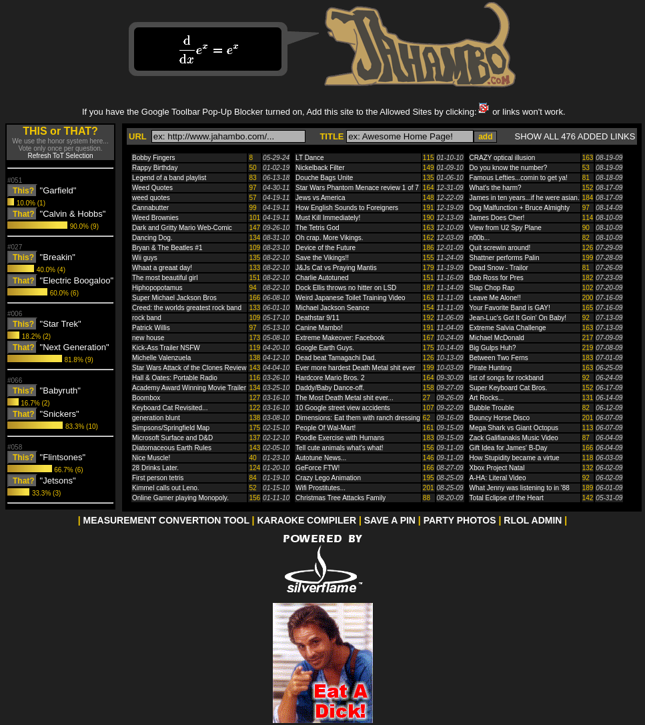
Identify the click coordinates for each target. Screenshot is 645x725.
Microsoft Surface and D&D (172, 438)
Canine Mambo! (319, 327)
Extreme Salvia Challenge (508, 327)
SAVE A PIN (390, 520)
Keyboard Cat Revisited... (169, 408)
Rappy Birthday (154, 167)
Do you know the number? (509, 167)
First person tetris (157, 478)
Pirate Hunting (491, 368)
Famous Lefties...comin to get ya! (519, 177)
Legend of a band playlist (169, 177)
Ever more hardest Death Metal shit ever (355, 368)
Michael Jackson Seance (332, 307)
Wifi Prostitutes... (320, 488)
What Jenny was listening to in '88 (520, 488)
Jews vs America (320, 197)
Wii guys (144, 257)
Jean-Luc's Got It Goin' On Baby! (518, 317)
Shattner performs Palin (505, 257)
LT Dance (309, 157)
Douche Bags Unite (324, 177)
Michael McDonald (497, 337)
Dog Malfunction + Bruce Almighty (520, 207)
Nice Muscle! (151, 458)
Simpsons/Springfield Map (170, 428)
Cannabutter (150, 207)
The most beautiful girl (164, 277)
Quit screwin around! (500, 247)
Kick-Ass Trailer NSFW (166, 347)
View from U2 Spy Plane (506, 227)
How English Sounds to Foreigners (346, 207)
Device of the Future (325, 247)
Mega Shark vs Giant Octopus (514, 428)
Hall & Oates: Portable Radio (174, 378)
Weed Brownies (155, 217)
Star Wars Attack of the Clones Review (189, 368)
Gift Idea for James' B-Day (509, 448)
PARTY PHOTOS (460, 520)
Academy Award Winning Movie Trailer (189, 388)
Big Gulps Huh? (493, 347)
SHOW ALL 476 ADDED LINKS (575, 136)
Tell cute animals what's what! (339, 448)
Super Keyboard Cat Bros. (509, 388)
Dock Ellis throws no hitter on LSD (345, 287)
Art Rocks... (487, 398)
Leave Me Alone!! (495, 297)
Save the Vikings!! (322, 257)
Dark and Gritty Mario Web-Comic (182, 227)
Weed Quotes (152, 187)
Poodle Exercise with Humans (339, 438)
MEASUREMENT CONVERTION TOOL (166, 520)
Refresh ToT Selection (60, 155)
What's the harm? (496, 187)
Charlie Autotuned (322, 277)
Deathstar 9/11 (317, 317)
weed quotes (151, 197)
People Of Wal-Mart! (325, 428)
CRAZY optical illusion (503, 157)
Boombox (146, 398)
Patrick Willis (151, 327)
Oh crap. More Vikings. (329, 237)
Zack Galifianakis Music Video (514, 438)
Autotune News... (320, 458)
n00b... (480, 237)
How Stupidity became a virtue (515, 458)
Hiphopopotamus (157, 287)
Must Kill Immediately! (327, 217)
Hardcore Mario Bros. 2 (329, 378)
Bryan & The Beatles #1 (167, 247)
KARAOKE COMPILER (306, 520)
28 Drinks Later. (155, 468)
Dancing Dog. (152, 237)
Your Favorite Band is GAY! (510, 307)
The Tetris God (317, 227)
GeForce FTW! (317, 468)
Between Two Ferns (499, 357)
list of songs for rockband (507, 378)
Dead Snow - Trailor (499, 267)
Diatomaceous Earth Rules (171, 448)
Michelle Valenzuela (161, 357)
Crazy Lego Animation (328, 478)
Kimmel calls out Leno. (165, 488)
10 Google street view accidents (342, 408)
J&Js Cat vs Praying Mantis (336, 267)
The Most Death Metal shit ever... (344, 398)
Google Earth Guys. (324, 347)
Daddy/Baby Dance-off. (329, 388)
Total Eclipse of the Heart (507, 498)
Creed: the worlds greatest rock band (186, 307)
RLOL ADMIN (533, 520)
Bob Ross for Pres (497, 277)
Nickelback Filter (319, 167)
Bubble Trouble (492, 408)
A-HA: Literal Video (498, 478)
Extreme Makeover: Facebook (339, 337)
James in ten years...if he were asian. (525, 197)
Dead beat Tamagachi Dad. (335, 357)
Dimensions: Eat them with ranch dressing (357, 418)
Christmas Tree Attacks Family (340, 498)
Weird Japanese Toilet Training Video (350, 297)
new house (148, 337)
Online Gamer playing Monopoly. (180, 498)
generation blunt (156, 418)
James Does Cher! (497, 217)
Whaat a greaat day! (162, 267)
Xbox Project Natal (497, 468)
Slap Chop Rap (492, 287)
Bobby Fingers (153, 157)
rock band (146, 317)
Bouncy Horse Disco (500, 418)
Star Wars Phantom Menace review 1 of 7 (357, 187)
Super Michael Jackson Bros (174, 297)
